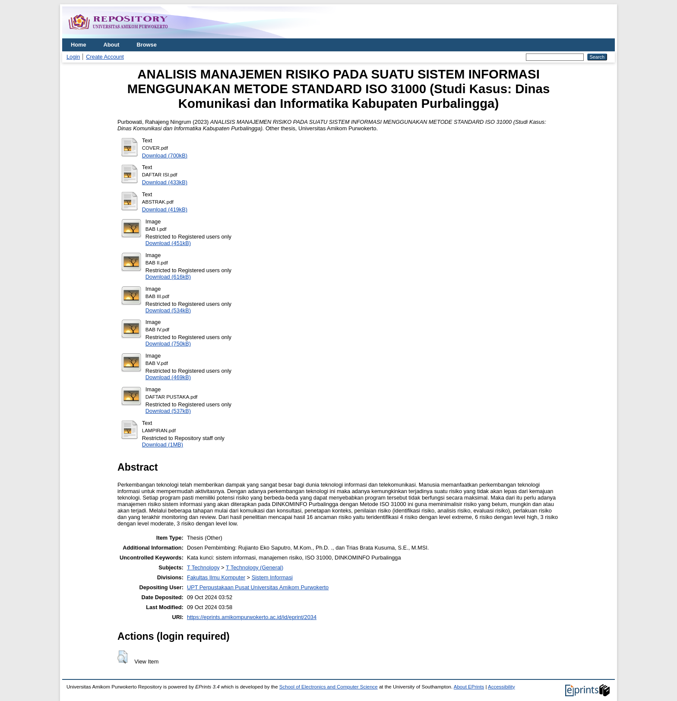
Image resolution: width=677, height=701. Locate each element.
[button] (122, 657)
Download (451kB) (168, 243)
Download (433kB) (164, 182)
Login (73, 56)
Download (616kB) (168, 276)
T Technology (203, 567)
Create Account (105, 56)
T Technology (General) (254, 567)
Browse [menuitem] (147, 44)
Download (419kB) (164, 209)
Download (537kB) (168, 411)
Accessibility (501, 686)
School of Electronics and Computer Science (328, 686)
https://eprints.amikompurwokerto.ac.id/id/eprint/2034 (251, 617)
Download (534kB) (168, 310)
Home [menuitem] (78, 44)
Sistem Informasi (272, 577)
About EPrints (469, 686)
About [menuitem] (112, 44)
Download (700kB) (164, 155)
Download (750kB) (168, 343)
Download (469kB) (168, 377)
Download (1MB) (162, 444)
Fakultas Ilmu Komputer (216, 577)
